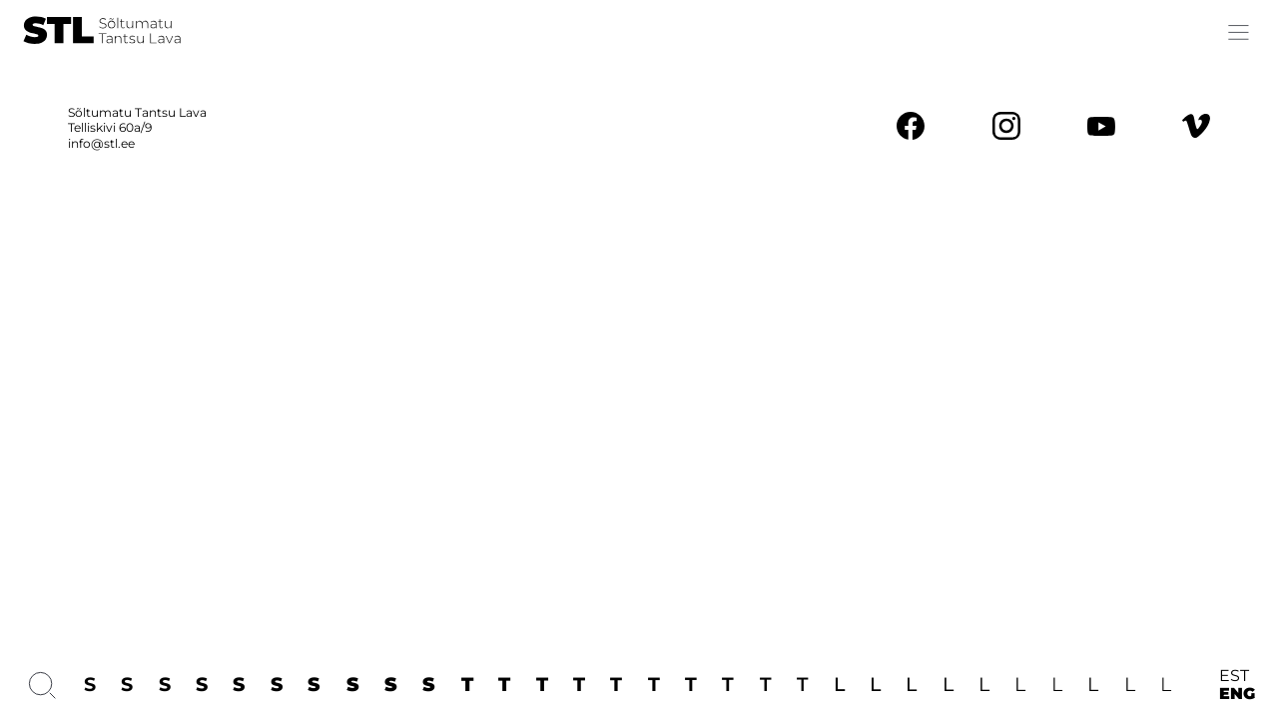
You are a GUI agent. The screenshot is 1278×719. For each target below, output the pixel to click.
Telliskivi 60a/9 (110, 127)
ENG (1237, 694)
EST (1234, 676)
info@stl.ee (101, 143)
